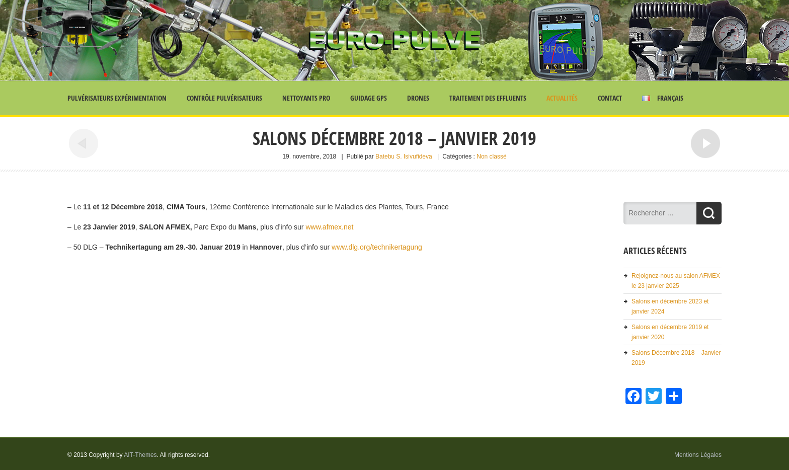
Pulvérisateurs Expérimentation (117, 98)
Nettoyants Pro (306, 98)
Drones (418, 98)
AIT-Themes (140, 454)
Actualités (562, 98)
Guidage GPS (368, 98)
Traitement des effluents (487, 98)
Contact (610, 98)
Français (662, 98)
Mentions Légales (698, 454)
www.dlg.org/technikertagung (377, 247)
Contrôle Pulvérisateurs (224, 98)
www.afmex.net (329, 227)
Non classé (491, 156)
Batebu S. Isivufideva (403, 156)
